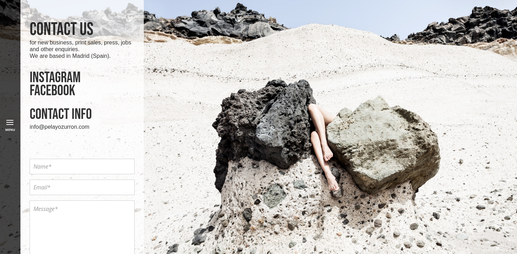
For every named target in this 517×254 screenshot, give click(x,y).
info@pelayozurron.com (59, 127)
